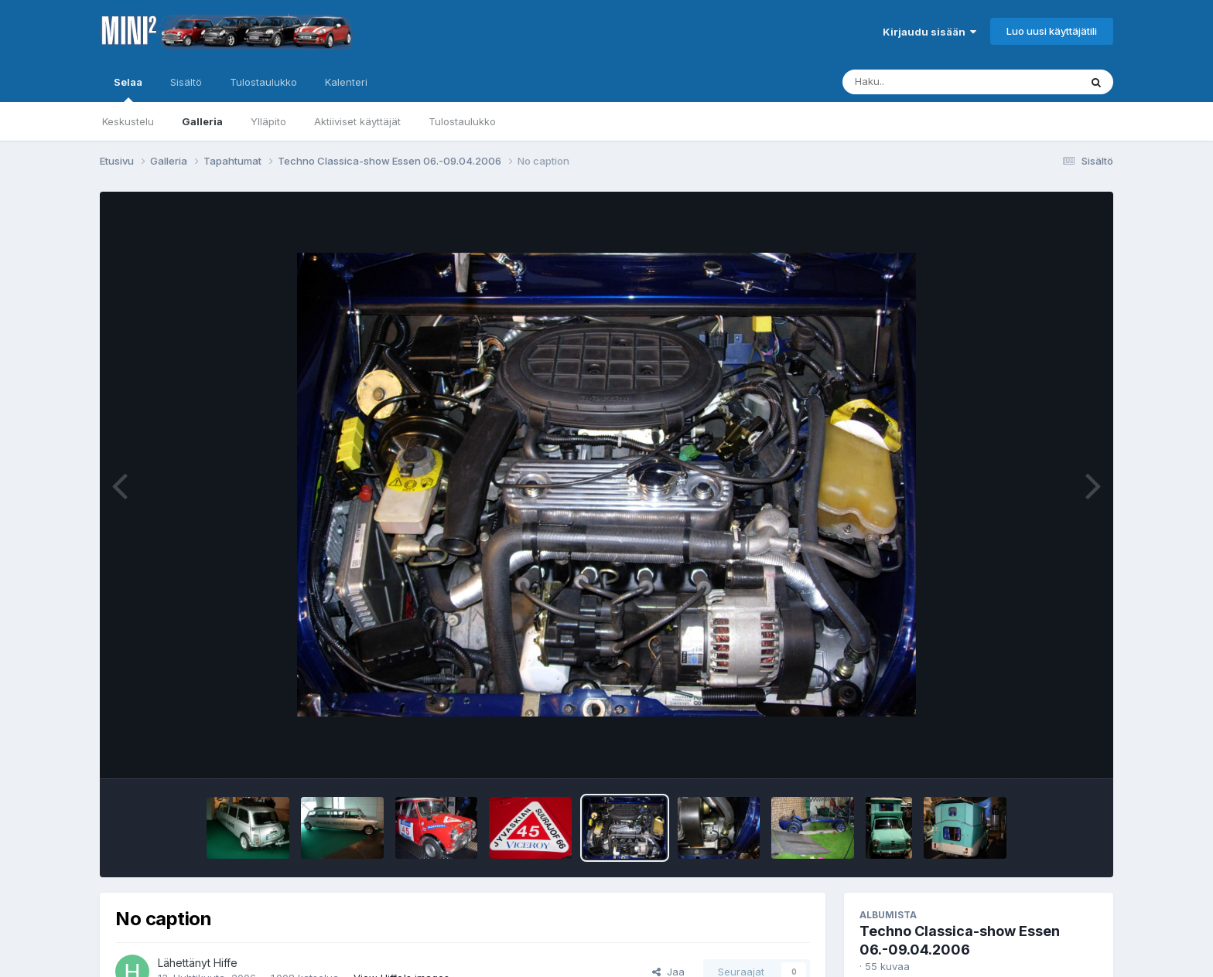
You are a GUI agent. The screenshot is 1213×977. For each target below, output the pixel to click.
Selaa (128, 89)
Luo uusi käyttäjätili (1051, 31)
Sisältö (186, 82)
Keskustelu (128, 121)
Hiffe (225, 962)
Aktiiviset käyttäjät (357, 121)
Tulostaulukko (462, 121)
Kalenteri (346, 82)
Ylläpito (268, 121)
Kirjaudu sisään (929, 32)
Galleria (202, 121)
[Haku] (932, 82)
